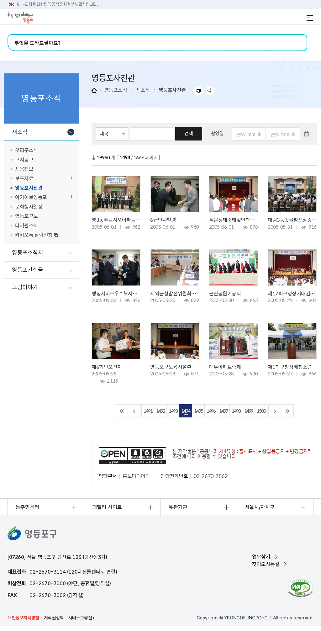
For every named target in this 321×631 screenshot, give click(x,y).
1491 (148, 410)
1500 (261, 410)
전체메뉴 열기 (309, 18)
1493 (173, 410)
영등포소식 (115, 89)
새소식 (143, 89)
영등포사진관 (172, 89)
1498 (236, 410)
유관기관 (178, 507)
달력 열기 (306, 134)
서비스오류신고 (82, 618)
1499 (248, 410)
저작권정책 (54, 618)
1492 (160, 410)
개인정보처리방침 (23, 618)
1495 (198, 410)
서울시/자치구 (260, 507)
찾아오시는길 (266, 564)
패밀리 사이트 (107, 507)
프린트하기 (198, 90)
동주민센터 (27, 507)
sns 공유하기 (210, 90)
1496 (211, 410)
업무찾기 (261, 557)
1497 (223, 410)
